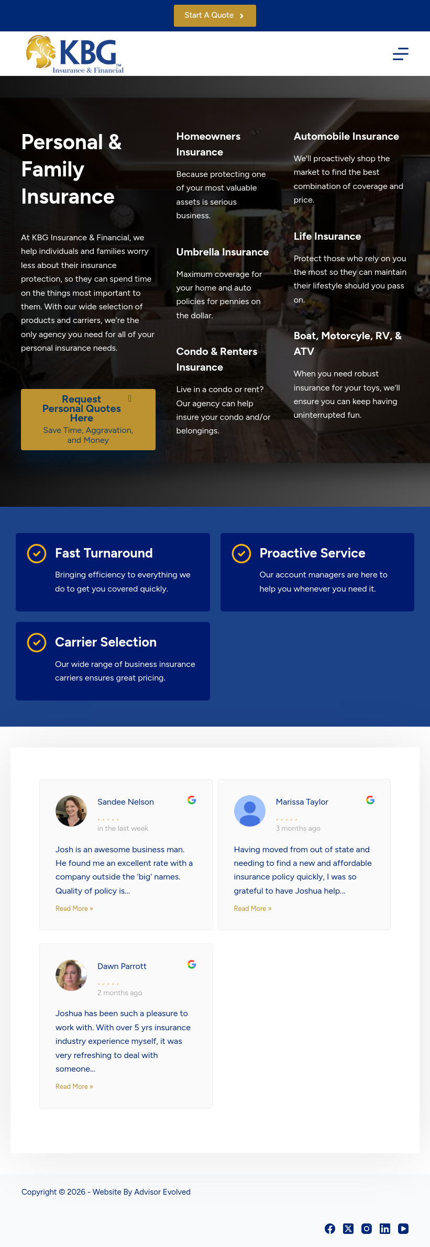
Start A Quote (215, 15)
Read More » (74, 908)
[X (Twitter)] (348, 1228)
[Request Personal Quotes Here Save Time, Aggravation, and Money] (88, 419)
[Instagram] (366, 1228)
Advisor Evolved (162, 1192)
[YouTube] (403, 1228)
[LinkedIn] (385, 1228)
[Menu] (401, 54)
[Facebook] (330, 1228)
